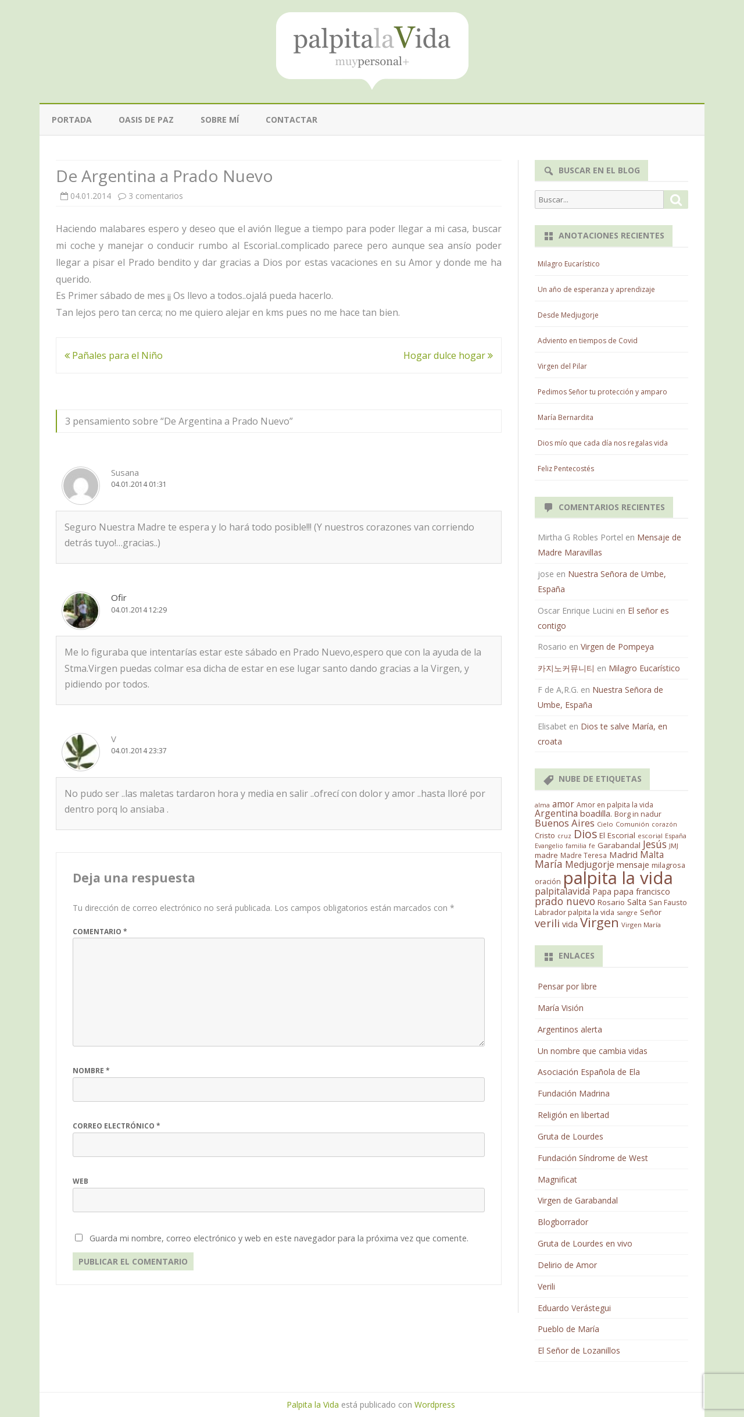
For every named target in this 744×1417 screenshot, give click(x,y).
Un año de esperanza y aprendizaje (596, 289)
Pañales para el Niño (114, 355)
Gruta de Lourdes (570, 1136)
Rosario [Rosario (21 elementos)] (611, 902)
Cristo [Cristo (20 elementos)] (545, 835)
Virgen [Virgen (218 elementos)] (599, 922)
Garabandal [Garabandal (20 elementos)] (619, 845)
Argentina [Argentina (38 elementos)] (556, 813)
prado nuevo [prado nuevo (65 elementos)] (565, 901)
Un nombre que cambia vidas (593, 1050)
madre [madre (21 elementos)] (546, 855)
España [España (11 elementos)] (675, 835)
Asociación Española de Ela (589, 1071)
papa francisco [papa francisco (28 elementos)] (642, 891)
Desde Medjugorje (568, 315)
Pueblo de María (568, 1328)
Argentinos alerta (570, 1029)
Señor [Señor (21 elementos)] (650, 912)
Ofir (119, 597)
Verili (546, 1286)
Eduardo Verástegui (574, 1307)
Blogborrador (563, 1221)
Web (80, 1181)
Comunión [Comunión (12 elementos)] (632, 824)
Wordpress (434, 1404)
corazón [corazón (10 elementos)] (664, 824)
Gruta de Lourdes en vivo (585, 1243)
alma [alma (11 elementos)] (542, 804)
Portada (72, 119)
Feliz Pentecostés (566, 468)
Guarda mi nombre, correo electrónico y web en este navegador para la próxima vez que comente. (279, 1238)
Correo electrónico (116, 1126)
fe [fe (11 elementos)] (592, 845)
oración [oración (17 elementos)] (548, 881)
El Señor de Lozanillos (579, 1350)
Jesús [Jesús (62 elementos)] (655, 844)
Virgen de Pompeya (617, 646)
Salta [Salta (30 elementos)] (636, 901)
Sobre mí (220, 119)
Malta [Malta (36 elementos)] (652, 855)
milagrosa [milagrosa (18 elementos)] (668, 865)
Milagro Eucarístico (569, 264)
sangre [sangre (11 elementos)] (627, 912)
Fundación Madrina (574, 1093)
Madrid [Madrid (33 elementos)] (623, 854)
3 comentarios (155, 195)
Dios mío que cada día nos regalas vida (603, 443)
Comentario (100, 932)
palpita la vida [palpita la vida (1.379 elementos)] (618, 877)
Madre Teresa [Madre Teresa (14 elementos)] (583, 855)
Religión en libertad (573, 1114)
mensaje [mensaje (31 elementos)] (633, 864)
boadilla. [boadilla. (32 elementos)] (596, 813)
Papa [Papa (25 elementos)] (601, 891)
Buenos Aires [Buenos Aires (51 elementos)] (565, 822)
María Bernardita (565, 417)
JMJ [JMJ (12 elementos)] (673, 845)
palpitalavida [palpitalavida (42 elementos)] (562, 891)
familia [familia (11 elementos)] (576, 845)
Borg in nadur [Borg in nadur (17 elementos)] (637, 814)
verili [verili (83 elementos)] (547, 923)
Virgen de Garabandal (578, 1200)
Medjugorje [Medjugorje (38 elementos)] (589, 864)
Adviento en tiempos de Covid (588, 341)
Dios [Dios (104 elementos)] (585, 834)
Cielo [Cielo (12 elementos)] (605, 824)
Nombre (91, 1071)
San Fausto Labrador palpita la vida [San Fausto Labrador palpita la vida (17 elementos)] (611, 907)
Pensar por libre (567, 986)
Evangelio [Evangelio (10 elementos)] (549, 846)
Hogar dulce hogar (448, 355)
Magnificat (557, 1179)
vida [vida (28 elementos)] (570, 924)
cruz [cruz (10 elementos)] (564, 836)
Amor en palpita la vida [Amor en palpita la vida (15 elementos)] (615, 805)
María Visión (561, 1007)
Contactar (291, 119)
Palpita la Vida (313, 1404)
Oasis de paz (146, 119)
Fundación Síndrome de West (593, 1157)
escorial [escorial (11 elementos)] (650, 835)
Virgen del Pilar (562, 366)
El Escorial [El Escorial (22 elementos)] (617, 835)
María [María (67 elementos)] (549, 864)
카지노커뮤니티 (566, 668)
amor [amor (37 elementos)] (563, 803)
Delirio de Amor (567, 1264)
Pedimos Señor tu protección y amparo (602, 392)
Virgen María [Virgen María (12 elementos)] (641, 924)
